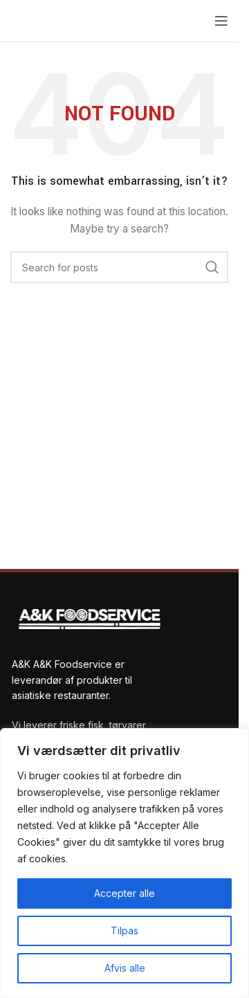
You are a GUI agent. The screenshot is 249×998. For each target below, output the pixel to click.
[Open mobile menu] (221, 21)
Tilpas (124, 930)
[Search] (119, 267)
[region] (124, 863)
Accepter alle (124, 893)
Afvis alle (124, 968)
